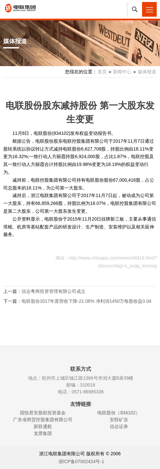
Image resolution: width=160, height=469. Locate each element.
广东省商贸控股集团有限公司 (42, 419)
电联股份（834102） (118, 412)
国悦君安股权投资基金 (43, 412)
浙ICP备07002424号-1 (81, 461)
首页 (102, 71)
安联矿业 (119, 419)
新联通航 (43, 426)
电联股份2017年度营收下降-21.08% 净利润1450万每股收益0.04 (87, 301)
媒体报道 (147, 71)
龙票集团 (43, 433)
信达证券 (119, 426)
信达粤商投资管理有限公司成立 (54, 291)
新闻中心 (122, 71)
